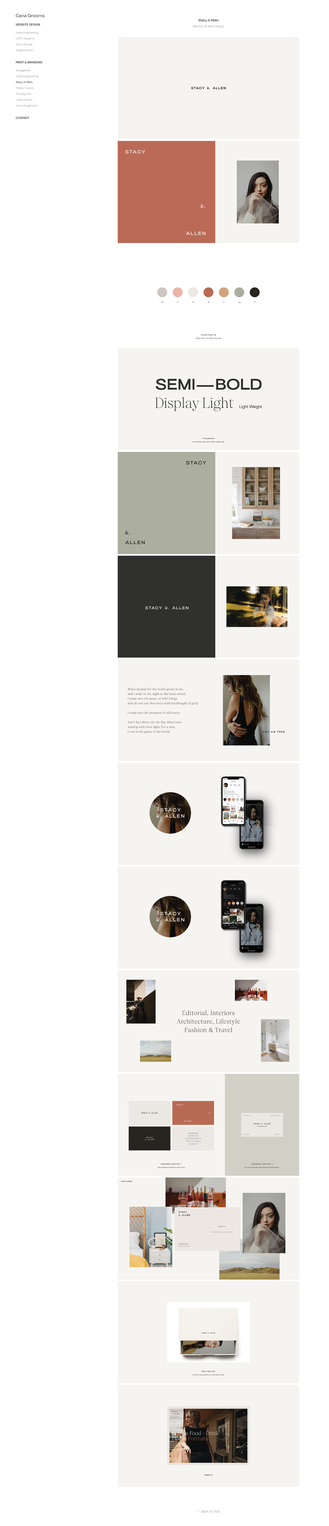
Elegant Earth (24, 50)
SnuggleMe (23, 70)
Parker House (24, 88)
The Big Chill (23, 93)
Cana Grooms (30, 15)
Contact (22, 118)
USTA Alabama (25, 38)
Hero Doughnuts (26, 105)
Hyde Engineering (27, 32)
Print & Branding (29, 62)
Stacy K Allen (24, 82)
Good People (24, 44)
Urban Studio (24, 99)
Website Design (28, 24)
